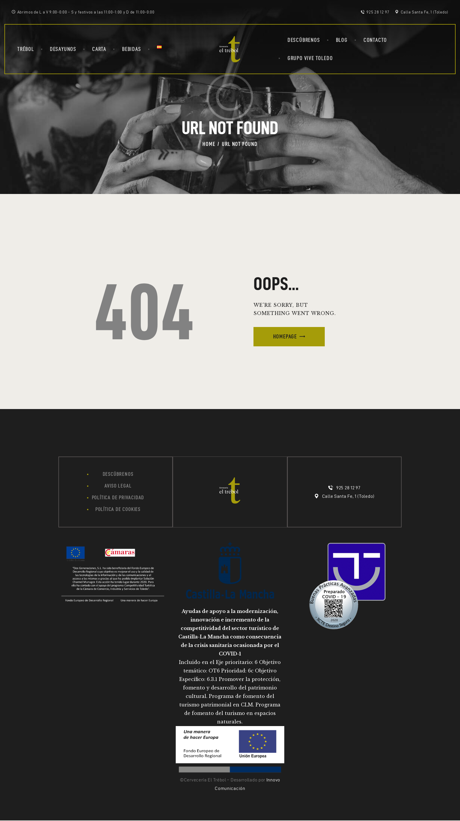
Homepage (285, 336)
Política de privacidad (118, 498)
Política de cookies (118, 510)
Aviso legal (118, 486)
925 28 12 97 (348, 488)
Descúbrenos (118, 474)
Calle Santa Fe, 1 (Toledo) (348, 496)
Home (208, 144)
